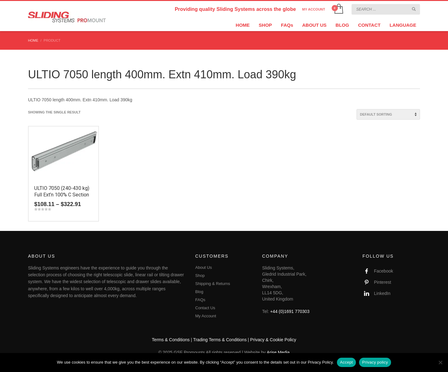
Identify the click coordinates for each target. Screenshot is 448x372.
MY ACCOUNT (313, 9)
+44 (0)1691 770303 (290, 311)
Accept (346, 362)
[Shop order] (388, 114)
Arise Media (278, 352)
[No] (440, 362)
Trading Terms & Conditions (220, 339)
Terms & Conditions (170, 339)
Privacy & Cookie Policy (273, 339)
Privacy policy (375, 362)
